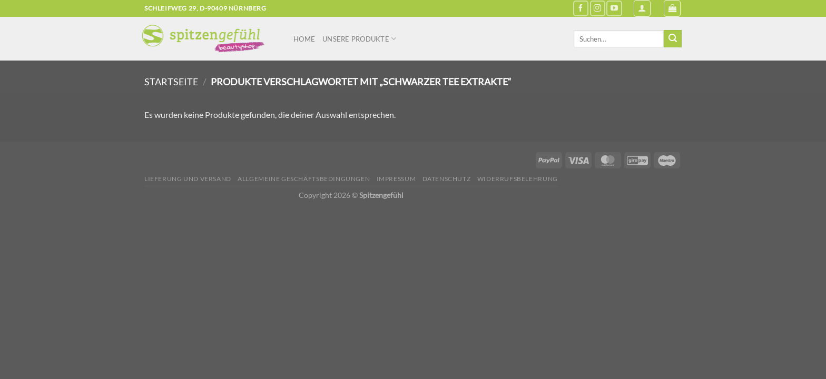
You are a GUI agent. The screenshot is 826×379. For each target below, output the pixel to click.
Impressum (396, 179)
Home (304, 39)
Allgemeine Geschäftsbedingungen (304, 179)
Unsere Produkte (359, 39)
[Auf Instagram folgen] (597, 8)
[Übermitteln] (673, 39)
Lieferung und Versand (187, 179)
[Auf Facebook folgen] (580, 8)
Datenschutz (446, 179)
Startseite (171, 81)
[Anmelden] (642, 8)
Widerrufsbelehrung (517, 179)
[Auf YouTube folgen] (614, 8)
